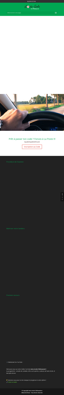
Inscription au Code (32, 147)
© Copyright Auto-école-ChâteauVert (32, 390)
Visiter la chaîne (12, 382)
